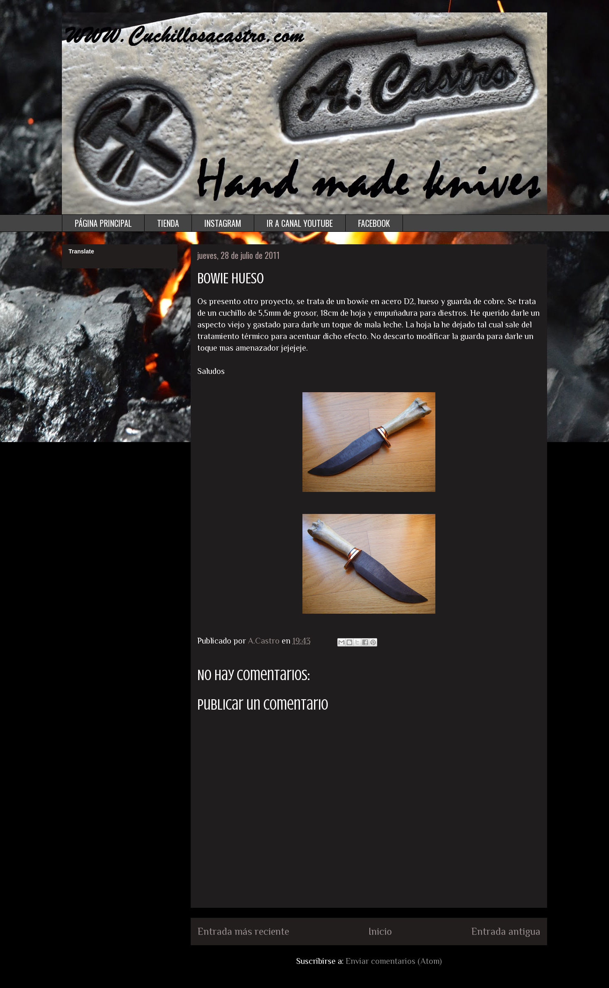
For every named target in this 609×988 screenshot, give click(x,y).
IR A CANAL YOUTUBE (300, 223)
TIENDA (168, 223)
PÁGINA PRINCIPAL (103, 223)
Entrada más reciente (243, 931)
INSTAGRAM (222, 223)
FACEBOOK (374, 223)
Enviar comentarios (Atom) (394, 961)
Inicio (380, 931)
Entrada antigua (505, 931)
